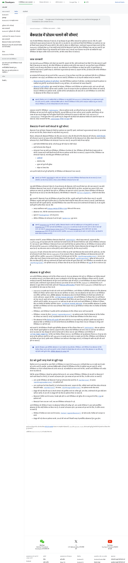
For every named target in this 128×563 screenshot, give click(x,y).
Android (28, 561)
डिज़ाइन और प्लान (44, 2)
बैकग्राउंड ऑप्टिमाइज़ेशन (67, 285)
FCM (99, 396)
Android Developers (35, 28)
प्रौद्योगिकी (25, 11)
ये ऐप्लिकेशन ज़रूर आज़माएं (49, 28)
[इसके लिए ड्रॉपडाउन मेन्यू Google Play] (79, 2)
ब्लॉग (87, 2)
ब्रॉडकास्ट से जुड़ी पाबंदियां (41, 87)
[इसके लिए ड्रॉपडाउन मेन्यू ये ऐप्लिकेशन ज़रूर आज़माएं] (35, 2)
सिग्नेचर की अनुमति (53, 320)
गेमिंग (44, 559)
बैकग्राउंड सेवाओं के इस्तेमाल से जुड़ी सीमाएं (46, 81)
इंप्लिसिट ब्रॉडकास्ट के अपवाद (58, 351)
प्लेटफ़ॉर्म (4, 7)
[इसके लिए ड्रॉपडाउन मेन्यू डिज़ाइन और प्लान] (51, 2)
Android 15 (80, 559)
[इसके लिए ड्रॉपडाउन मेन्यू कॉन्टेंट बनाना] (64, 2)
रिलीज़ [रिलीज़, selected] (16, 11)
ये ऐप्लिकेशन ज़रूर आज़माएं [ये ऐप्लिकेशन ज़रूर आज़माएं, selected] (26, 2)
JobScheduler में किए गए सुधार (60, 119)
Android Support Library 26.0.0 (55, 229)
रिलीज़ (58, 28)
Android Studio (120, 2)
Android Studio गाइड (99, 559)
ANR (90, 263)
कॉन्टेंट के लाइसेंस (49, 426)
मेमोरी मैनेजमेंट (101, 136)
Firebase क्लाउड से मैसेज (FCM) (57, 209)
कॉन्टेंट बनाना (59, 2)
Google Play (73, 2)
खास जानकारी (6, 11)
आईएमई (39, 158)
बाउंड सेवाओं (50, 178)
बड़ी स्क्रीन (62, 559)
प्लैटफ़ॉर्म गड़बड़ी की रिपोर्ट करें (118, 559)
